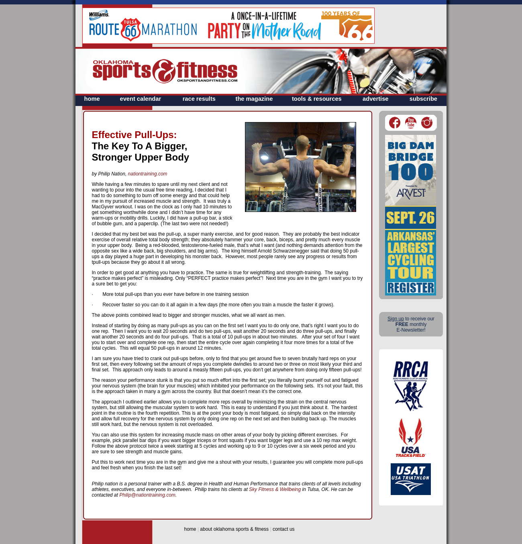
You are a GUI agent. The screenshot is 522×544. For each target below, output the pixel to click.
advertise (375, 99)
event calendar (140, 99)
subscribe (423, 99)
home (92, 99)
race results (199, 99)
